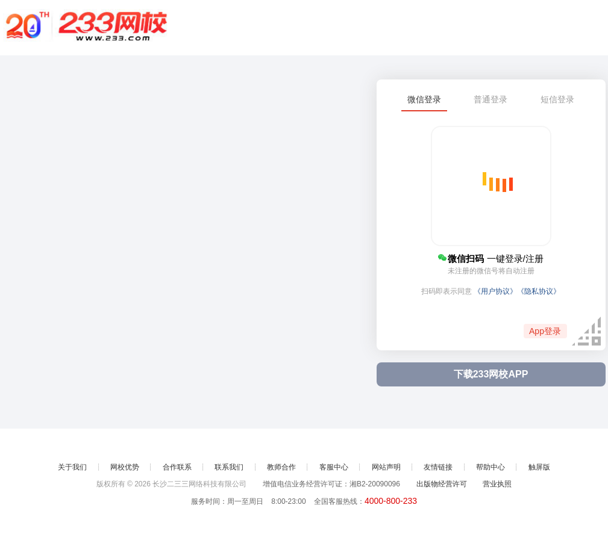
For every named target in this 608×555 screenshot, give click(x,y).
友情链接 (438, 467)
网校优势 (124, 467)
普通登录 (490, 99)
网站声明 (386, 467)
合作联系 (177, 467)
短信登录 (557, 99)
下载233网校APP (491, 374)
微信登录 (424, 99)
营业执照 (497, 484)
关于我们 (72, 467)
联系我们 (229, 467)
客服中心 (333, 467)
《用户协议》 (495, 291)
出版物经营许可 (441, 484)
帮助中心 (490, 467)
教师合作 (281, 467)
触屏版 (539, 467)
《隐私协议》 (538, 291)
